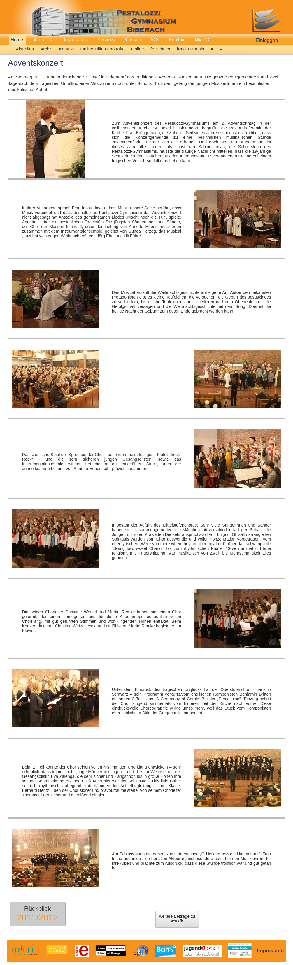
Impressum (270, 951)
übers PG (42, 39)
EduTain (177, 39)
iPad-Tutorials (190, 48)
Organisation (75, 39)
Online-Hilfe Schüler (151, 48)
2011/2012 (37, 917)
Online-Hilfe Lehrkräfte (102, 48)
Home (17, 39)
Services (106, 39)
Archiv (46, 48)
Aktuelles (25, 48)
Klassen (132, 39)
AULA (216, 48)
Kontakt (66, 48)
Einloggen (267, 40)
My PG (202, 39)
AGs (154, 39)
